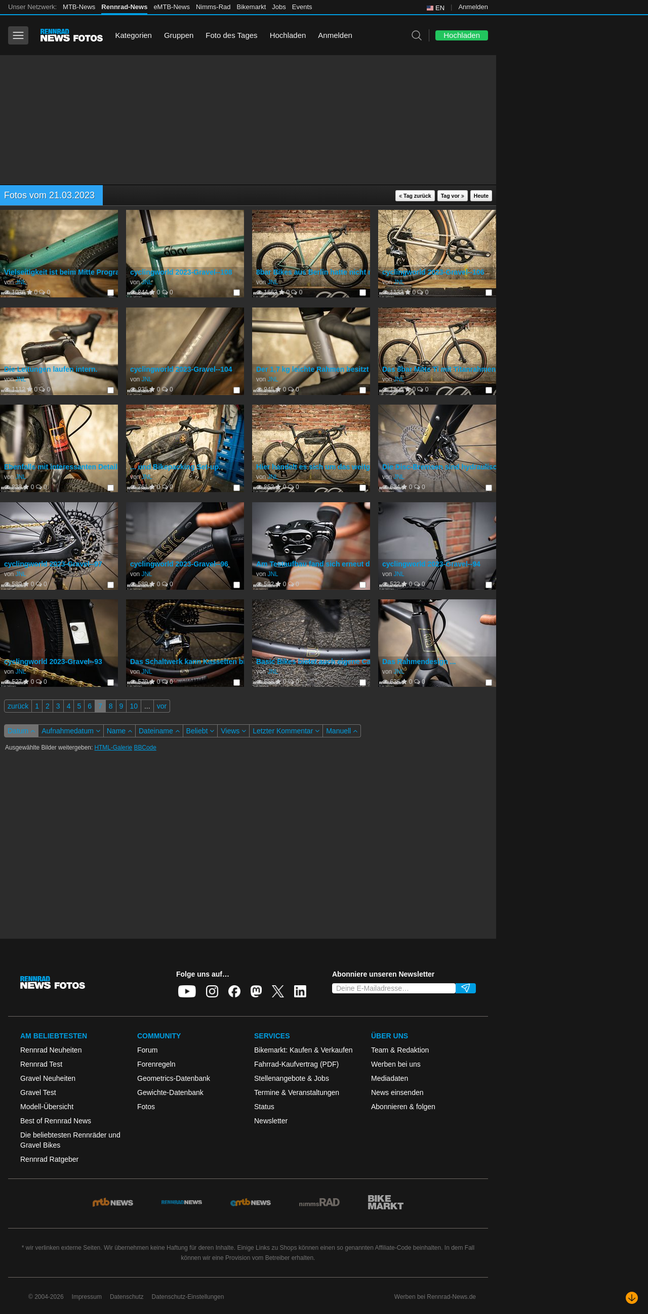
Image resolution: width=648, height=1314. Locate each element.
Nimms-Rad (213, 7)
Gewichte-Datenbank (170, 1092)
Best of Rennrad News (55, 1121)
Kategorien (133, 35)
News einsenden (397, 1092)
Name (119, 731)
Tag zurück (415, 196)
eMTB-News (171, 7)
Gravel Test (38, 1092)
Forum (147, 1050)
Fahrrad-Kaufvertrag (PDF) (296, 1064)
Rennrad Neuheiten (51, 1050)
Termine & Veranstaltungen (296, 1092)
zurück (18, 706)
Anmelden (473, 7)
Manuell (341, 731)
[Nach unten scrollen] (632, 1298)
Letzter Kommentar (286, 731)
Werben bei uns (396, 1064)
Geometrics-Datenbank (173, 1078)
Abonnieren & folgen (403, 1107)
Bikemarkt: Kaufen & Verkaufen (303, 1050)
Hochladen (288, 35)
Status (264, 1107)
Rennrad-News (124, 7)
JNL (20, 282)
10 (134, 706)
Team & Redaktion (400, 1050)
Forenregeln (156, 1064)
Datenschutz (127, 1296)
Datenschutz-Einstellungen (188, 1296)
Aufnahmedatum (71, 731)
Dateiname (159, 731)
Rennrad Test (41, 1064)
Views (233, 731)
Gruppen (178, 35)
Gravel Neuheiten (47, 1078)
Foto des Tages (231, 35)
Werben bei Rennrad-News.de (435, 1296)
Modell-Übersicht (46, 1107)
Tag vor (452, 196)
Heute (481, 196)
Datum (21, 731)
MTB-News (79, 7)
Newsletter (271, 1121)
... (147, 706)
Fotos (146, 1107)
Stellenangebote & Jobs (291, 1078)
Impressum (87, 1296)
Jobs (279, 7)
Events (302, 7)
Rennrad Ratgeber (49, 1159)
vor (162, 706)
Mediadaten (389, 1078)
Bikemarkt (251, 7)
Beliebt (200, 731)
